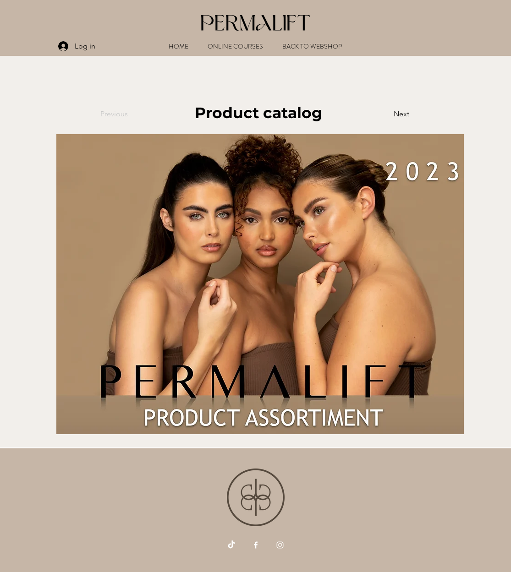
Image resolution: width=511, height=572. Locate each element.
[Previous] (130, 114)
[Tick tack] (231, 545)
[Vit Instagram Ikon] (280, 545)
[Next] (386, 114)
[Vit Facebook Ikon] (255, 545)
